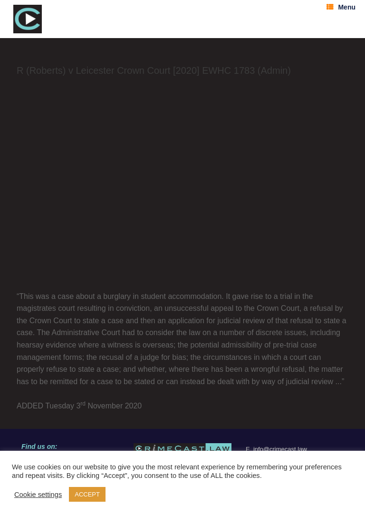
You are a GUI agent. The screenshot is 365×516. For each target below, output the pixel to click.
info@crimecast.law (280, 449)
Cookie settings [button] (38, 494)
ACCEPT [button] (87, 494)
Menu (341, 7)
